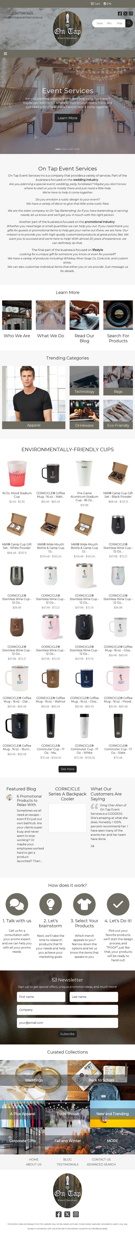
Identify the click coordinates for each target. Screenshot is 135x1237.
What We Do (50, 335)
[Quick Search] (98, 23)
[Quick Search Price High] (120, 23)
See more (67, 769)
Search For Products (118, 338)
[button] (10, 106)
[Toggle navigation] (5, 53)
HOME (33, 1159)
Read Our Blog (84, 338)
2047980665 (22, 13)
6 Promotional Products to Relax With (29, 800)
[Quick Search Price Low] (110, 23)
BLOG (67, 1159)
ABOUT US (33, 1164)
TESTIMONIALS (68, 1164)
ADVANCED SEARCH (101, 1164)
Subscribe (67, 1034)
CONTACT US (101, 1159)
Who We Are (17, 335)
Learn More (67, 118)
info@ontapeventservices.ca (22, 17)
